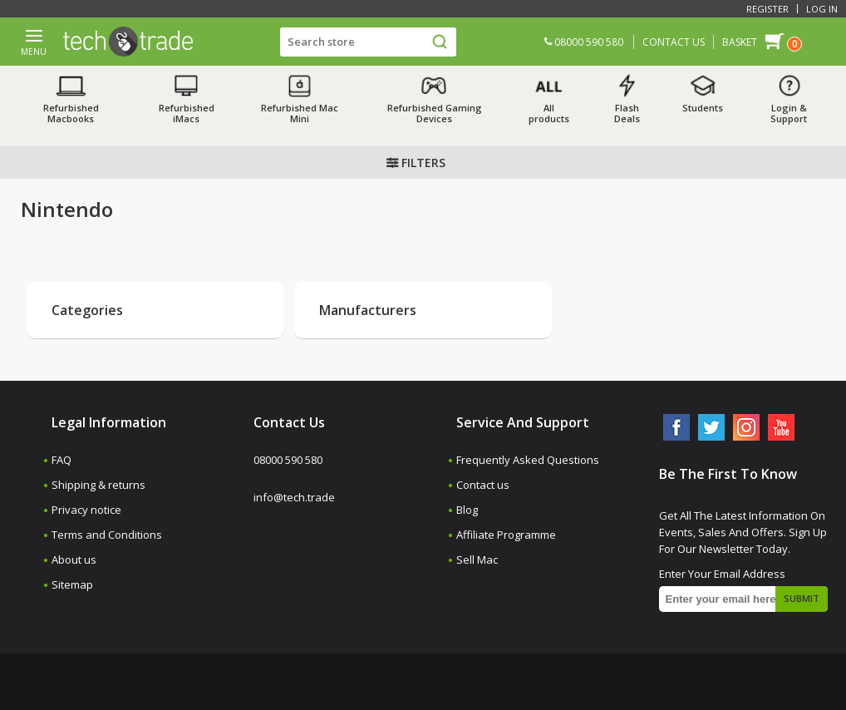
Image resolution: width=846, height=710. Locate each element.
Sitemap (72, 584)
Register (767, 8)
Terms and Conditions (107, 534)
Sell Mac (477, 559)
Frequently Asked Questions (527, 459)
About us (74, 559)
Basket (739, 42)
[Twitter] (711, 427)
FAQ (61, 459)
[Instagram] (746, 427)
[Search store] (368, 42)
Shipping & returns (98, 484)
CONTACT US (673, 42)
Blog (467, 509)
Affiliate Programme (506, 534)
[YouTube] (781, 427)
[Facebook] (676, 427)
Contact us (482, 484)
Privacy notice (86, 509)
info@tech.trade (294, 497)
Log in (822, 8)
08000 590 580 (583, 42)
